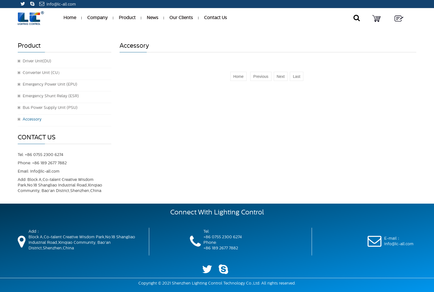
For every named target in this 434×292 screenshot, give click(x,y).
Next (281, 76)
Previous (260, 76)
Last (296, 76)
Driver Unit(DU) (37, 61)
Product (127, 18)
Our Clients (181, 18)
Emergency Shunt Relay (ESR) (51, 96)
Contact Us (215, 18)
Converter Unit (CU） (42, 73)
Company (97, 18)
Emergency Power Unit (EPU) (50, 85)
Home (69, 18)
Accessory (32, 119)
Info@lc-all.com (61, 4)
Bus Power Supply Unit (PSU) (50, 108)
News (152, 18)
